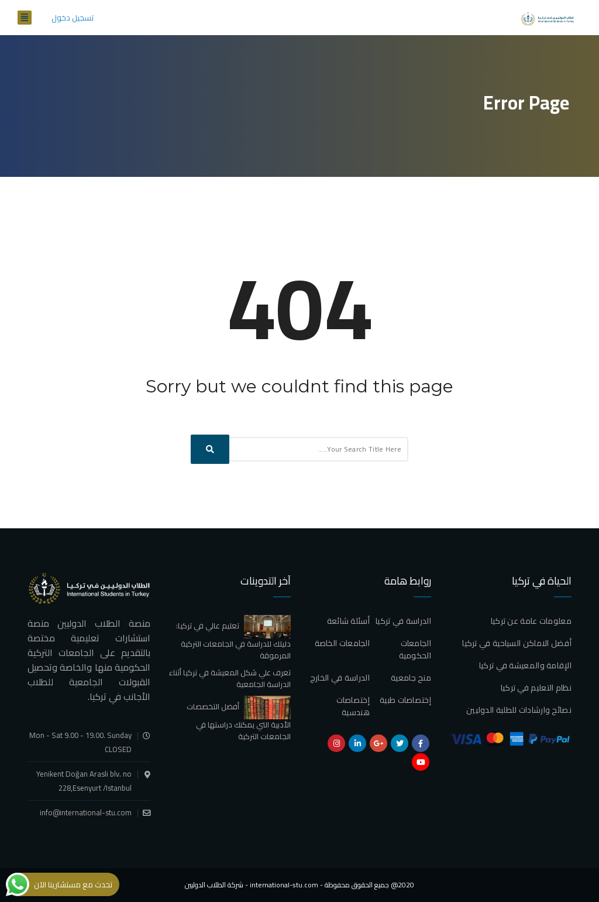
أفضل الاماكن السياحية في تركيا (517, 643)
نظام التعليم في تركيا (536, 687)
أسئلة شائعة (348, 620)
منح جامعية (411, 677)
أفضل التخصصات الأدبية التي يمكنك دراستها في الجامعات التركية (239, 721)
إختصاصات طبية (405, 700)
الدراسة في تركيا (403, 620)
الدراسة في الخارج (340, 677)
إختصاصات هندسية (353, 706)
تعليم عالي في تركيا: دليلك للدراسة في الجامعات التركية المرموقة (233, 640)
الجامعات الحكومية (415, 649)
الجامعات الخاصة (342, 643)
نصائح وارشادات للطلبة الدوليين (519, 710)
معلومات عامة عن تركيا (531, 620)
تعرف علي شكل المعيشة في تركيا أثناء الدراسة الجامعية (230, 678)
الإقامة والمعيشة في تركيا (525, 665)
